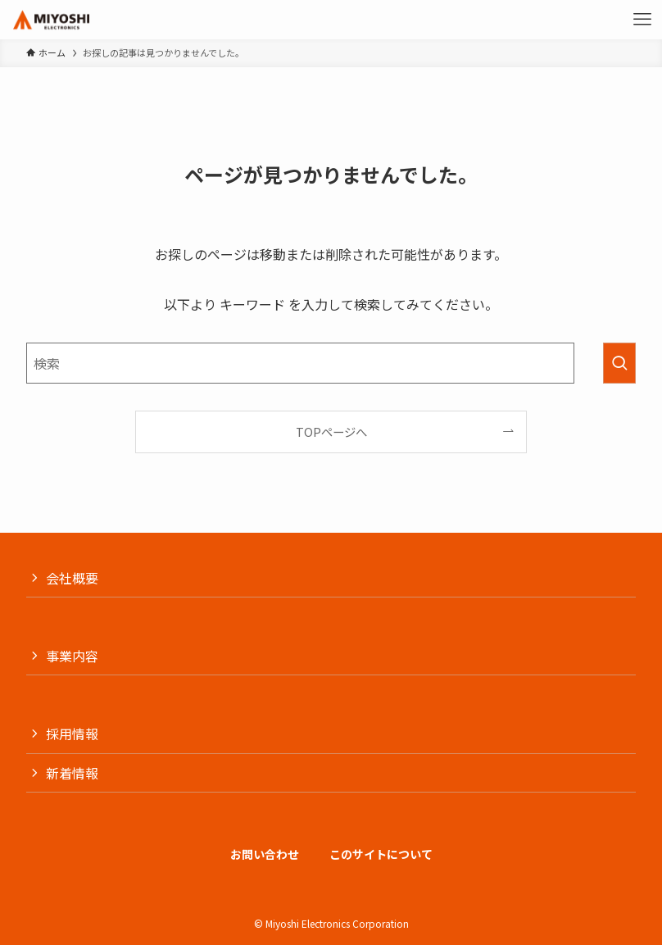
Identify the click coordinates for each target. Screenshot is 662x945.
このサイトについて (381, 854)
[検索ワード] (300, 363)
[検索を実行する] (619, 363)
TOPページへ (331, 431)
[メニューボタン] (642, 19)
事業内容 (72, 656)
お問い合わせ (264, 854)
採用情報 (72, 733)
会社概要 (72, 578)
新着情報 (72, 773)
